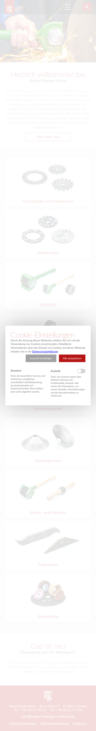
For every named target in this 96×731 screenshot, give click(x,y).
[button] (41, 358)
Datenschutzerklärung (45, 351)
